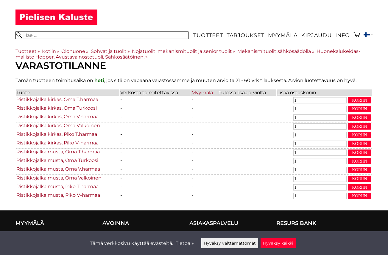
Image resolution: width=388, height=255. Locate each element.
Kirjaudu (316, 35)
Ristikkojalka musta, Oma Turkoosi (57, 160)
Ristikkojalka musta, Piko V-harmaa (58, 195)
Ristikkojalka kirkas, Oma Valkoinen (58, 125)
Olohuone (74, 51)
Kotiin (50, 51)
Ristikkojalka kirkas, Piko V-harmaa (57, 143)
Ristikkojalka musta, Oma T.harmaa (58, 152)
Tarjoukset (245, 35)
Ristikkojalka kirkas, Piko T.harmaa (56, 134)
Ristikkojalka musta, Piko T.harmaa (57, 186)
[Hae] (102, 35)
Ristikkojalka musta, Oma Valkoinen (59, 178)
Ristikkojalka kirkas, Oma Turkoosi (56, 108)
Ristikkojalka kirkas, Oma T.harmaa (57, 99)
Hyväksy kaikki (278, 243)
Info (342, 35)
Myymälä (283, 35)
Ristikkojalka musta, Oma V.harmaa (58, 169)
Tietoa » (185, 243)
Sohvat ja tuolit (110, 51)
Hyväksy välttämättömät (230, 243)
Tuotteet (208, 35)
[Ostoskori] (356, 35)
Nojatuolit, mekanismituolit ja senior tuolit (183, 51)
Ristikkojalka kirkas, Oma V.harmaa (57, 116)
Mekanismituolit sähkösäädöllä (275, 51)
